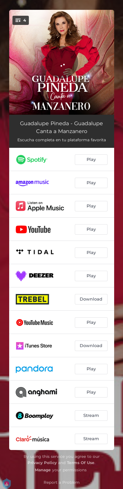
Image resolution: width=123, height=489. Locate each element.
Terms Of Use (80, 462)
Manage (43, 469)
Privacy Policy (42, 462)
